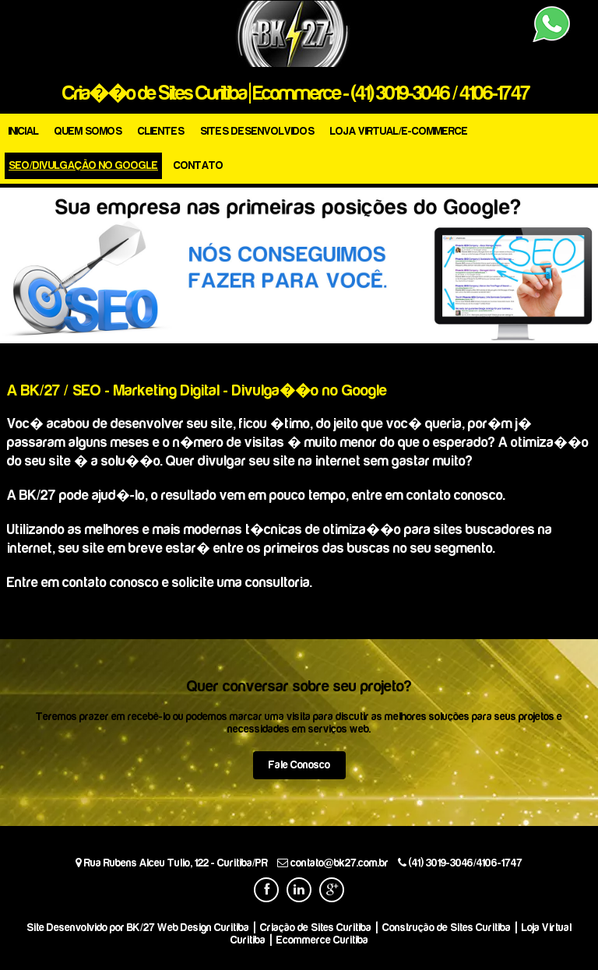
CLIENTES (161, 131)
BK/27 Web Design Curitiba (188, 927)
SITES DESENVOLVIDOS (257, 131)
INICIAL (24, 131)
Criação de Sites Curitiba (315, 927)
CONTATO (198, 165)
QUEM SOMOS (88, 131)
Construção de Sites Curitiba (446, 927)
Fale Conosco (299, 765)
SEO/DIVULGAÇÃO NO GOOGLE (83, 165)
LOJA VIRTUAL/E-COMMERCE (399, 131)
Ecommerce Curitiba (322, 940)
